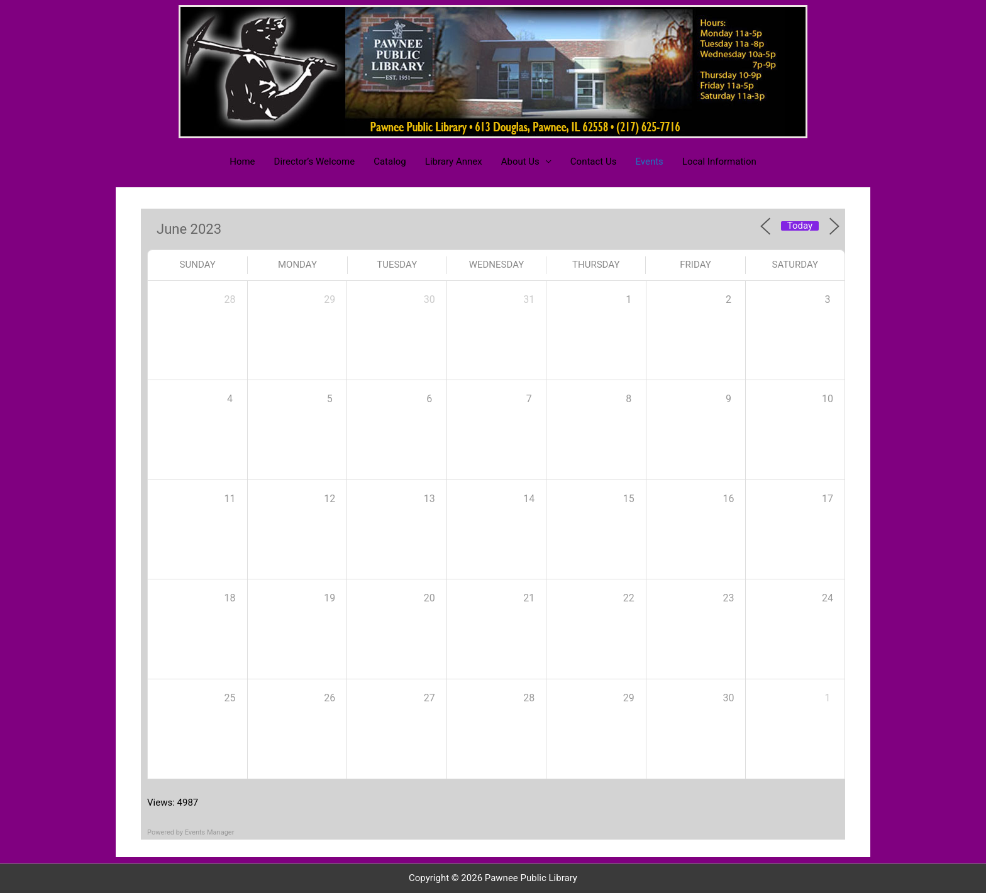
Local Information (719, 161)
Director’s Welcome (314, 161)
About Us (520, 161)
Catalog (390, 161)
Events (649, 161)
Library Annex (453, 161)
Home (242, 161)
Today (799, 226)
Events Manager (210, 832)
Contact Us (593, 161)
